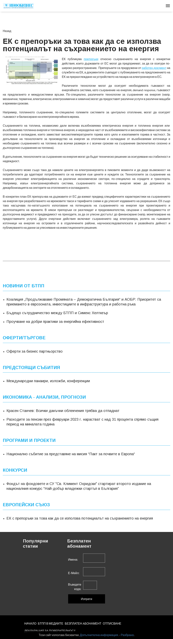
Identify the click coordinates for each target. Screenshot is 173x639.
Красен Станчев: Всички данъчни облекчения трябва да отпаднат (62, 411)
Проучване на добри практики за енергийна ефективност (55, 322)
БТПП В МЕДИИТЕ (50, 623)
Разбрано (127, 635)
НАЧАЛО (30, 623)
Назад (7, 31)
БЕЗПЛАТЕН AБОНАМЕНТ (83, 623)
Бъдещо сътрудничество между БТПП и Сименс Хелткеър (57, 313)
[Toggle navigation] (168, 6)
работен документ (154, 68)
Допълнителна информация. (99, 635)
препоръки (91, 59)
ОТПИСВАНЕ (112, 623)
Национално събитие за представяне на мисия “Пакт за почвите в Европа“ (70, 454)
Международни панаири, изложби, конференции (48, 381)
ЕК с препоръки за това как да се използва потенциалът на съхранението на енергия (79, 518)
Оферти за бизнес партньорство (34, 351)
